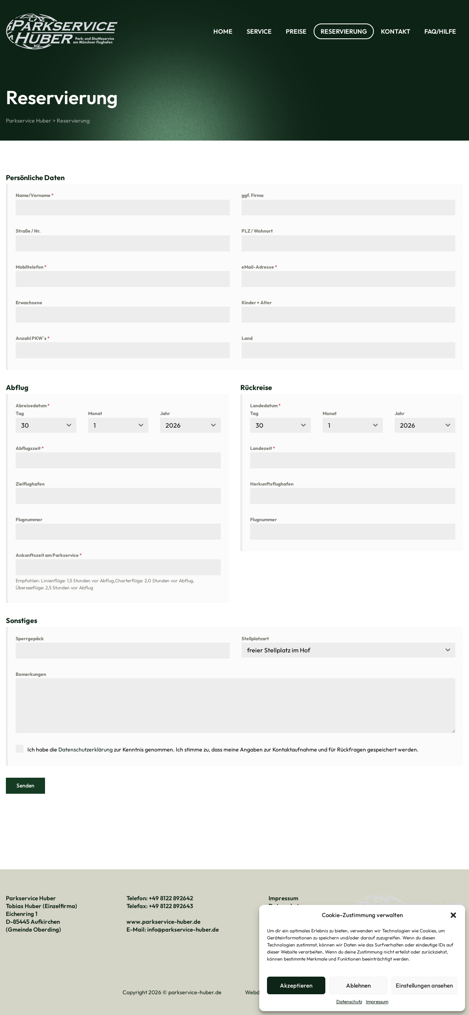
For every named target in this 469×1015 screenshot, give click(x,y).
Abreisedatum (33, 405)
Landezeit (262, 448)
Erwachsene (29, 302)
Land (247, 338)
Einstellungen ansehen (424, 985)
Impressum (377, 1001)
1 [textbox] (95, 425)
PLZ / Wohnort (257, 231)
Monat (95, 413)
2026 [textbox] (173, 425)
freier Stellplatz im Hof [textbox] (278, 650)
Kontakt (395, 31)
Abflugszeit (30, 448)
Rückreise (256, 387)
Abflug (17, 387)
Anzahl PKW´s (33, 338)
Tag (20, 413)
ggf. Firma (252, 195)
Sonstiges (21, 620)
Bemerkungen (31, 674)
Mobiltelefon (31, 267)
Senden (25, 785)
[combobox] (46, 425)
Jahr (165, 413)
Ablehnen (358, 985)
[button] (453, 915)
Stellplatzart (255, 638)
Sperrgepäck (30, 638)
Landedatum (265, 405)
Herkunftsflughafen (272, 484)
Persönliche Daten (35, 177)
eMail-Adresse (259, 267)
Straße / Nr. (28, 231)
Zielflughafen (30, 484)
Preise (296, 31)
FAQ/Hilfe (440, 31)
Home (223, 31)
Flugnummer (29, 519)
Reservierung (344, 31)
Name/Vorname (35, 195)
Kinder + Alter (257, 302)
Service (259, 31)
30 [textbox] (25, 425)
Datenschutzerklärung (85, 749)
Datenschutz (349, 1001)
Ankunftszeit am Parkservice (49, 555)
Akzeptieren (296, 985)
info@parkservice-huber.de (183, 928)
